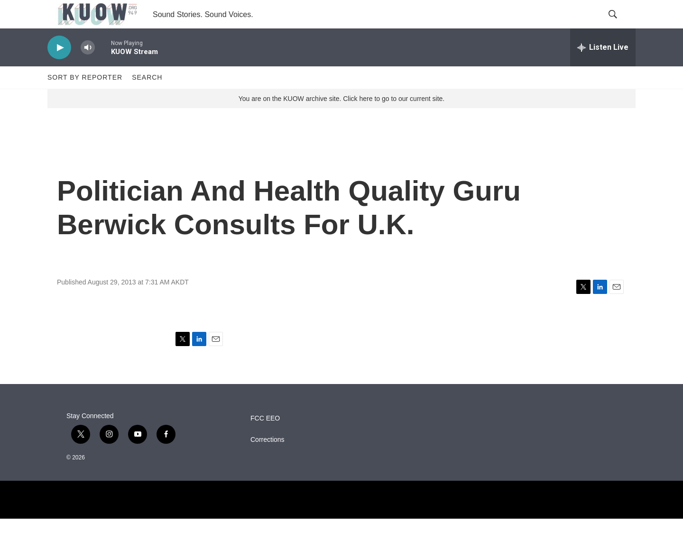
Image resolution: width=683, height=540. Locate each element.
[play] (59, 69)
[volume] (88, 69)
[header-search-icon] (620, 25)
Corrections (267, 461)
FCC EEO (265, 439)
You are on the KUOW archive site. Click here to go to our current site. (341, 120)
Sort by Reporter (84, 98)
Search (147, 98)
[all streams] (603, 69)
